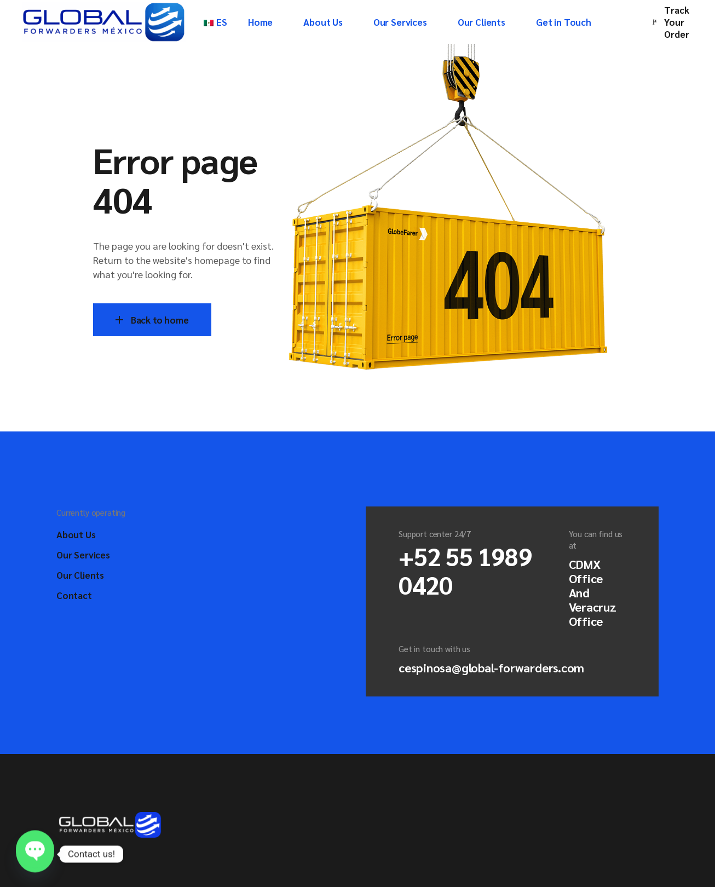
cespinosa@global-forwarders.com (491, 667)
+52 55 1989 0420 (465, 570)
